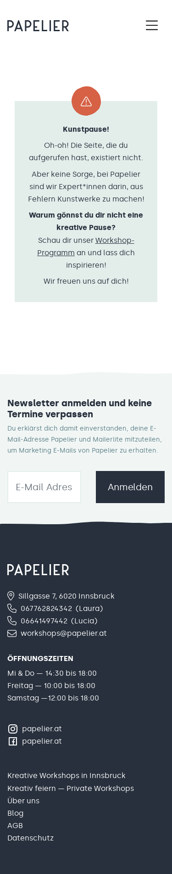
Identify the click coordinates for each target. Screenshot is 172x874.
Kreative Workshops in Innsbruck (66, 775)
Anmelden (130, 487)
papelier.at (42, 728)
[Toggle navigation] (152, 26)
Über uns (23, 800)
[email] (44, 487)
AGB (15, 825)
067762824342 (46, 608)
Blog (15, 813)
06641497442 (44, 620)
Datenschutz (30, 838)
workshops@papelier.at (64, 633)
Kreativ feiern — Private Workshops (70, 788)
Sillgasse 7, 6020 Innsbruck (66, 596)
